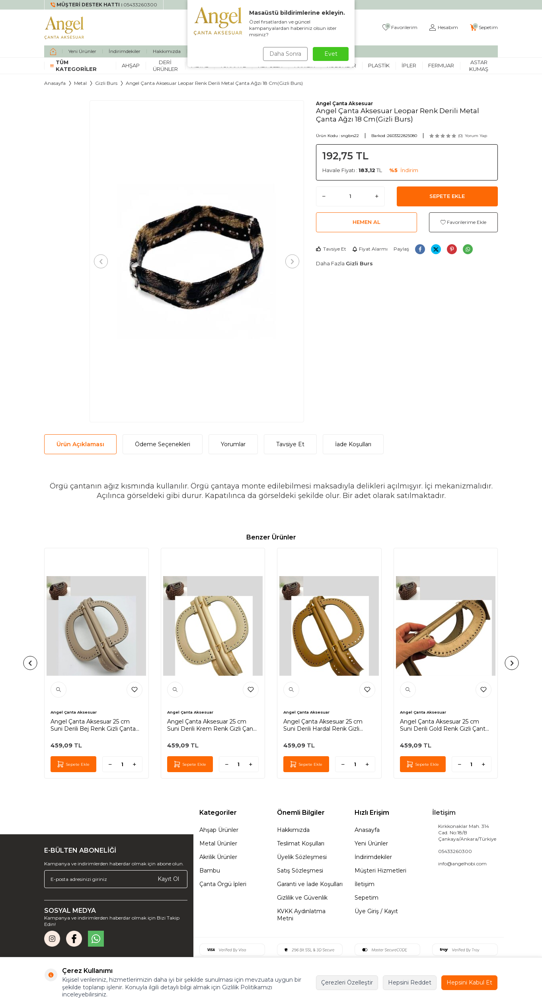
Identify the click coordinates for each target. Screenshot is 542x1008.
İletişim (364, 884)
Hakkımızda (167, 51)
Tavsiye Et (331, 249)
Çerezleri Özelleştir (347, 982)
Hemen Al (366, 222)
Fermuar (441, 65)
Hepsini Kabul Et (469, 982)
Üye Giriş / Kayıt (376, 911)
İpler (409, 65)
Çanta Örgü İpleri (222, 884)
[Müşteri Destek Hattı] (104, 5)
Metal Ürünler (218, 843)
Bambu (209, 870)
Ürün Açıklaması (80, 444)
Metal (80, 83)
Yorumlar (233, 444)
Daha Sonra (284, 53)
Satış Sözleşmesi (300, 870)
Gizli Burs (106, 83)
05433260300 (455, 851)
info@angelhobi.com (462, 864)
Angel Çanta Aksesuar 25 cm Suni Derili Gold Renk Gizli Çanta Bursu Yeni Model (444, 725)
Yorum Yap (476, 135)
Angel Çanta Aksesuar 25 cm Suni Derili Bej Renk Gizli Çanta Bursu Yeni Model (93, 725)
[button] (103, 261)
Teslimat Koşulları (300, 843)
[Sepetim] (484, 27)
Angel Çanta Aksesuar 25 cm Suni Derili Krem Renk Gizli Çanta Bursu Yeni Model (213, 725)
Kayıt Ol (168, 878)
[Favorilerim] (399, 27)
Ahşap (131, 65)
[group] (197, 261)
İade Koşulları (353, 444)
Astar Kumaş (478, 65)
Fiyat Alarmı (370, 249)
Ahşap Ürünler (218, 829)
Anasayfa (55, 83)
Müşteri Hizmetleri (380, 870)
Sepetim (366, 897)
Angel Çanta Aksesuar (344, 103)
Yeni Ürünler (82, 51)
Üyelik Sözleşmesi (302, 857)
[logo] (64, 27)
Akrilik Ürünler (218, 857)
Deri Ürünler (165, 65)
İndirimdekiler (124, 51)
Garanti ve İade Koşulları (310, 884)
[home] (53, 51)
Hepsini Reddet (409, 982)
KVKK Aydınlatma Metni (301, 915)
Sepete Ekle (447, 196)
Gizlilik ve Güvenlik (302, 897)
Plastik (379, 65)
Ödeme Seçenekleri (162, 444)
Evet (330, 53)
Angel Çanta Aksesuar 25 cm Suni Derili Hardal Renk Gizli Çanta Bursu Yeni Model (323, 725)
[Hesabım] (443, 27)
